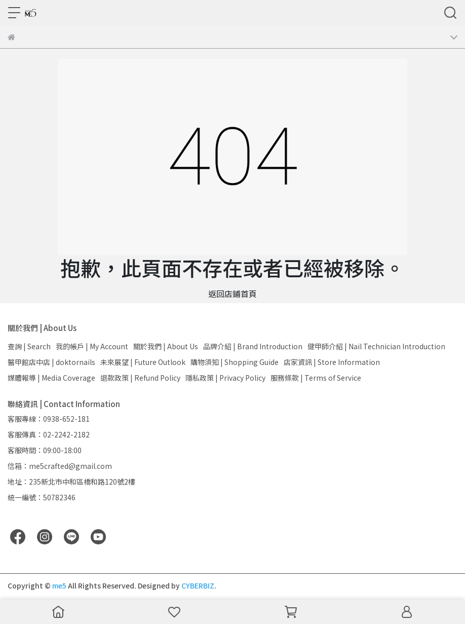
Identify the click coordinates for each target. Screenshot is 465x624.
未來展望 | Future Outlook (142, 362)
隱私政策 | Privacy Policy (225, 378)
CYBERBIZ (197, 585)
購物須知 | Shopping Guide (234, 362)
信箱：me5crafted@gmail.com (60, 466)
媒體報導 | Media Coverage (51, 378)
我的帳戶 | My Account (92, 346)
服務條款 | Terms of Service (315, 378)
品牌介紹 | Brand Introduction (252, 346)
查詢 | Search (29, 346)
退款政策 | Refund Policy (140, 378)
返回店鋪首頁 (232, 293)
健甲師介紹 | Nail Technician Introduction (376, 346)
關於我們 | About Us (165, 346)
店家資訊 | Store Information (332, 362)
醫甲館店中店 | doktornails (51, 362)
